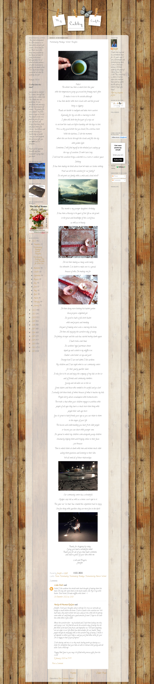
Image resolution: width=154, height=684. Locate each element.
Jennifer (115, 49)
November (37, 268)
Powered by (118, 167)
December (37, 244)
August (36, 279)
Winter (103, 576)
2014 (34, 340)
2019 (34, 321)
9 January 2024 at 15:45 (62, 658)
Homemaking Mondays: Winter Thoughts (37, 250)
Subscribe (118, 160)
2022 (34, 310)
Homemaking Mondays (77, 576)
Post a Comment (57, 663)
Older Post (101, 673)
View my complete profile (117, 94)
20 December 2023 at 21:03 (63, 597)
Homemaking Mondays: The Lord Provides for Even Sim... (38, 260)
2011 (33, 351)
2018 (34, 325)
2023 (34, 241)
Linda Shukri (58, 585)
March (36, 298)
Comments (116, 180)
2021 (34, 314)
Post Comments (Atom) (66, 678)
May (35, 290)
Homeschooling (90, 576)
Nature (98, 576)
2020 (34, 317)
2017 (34, 329)
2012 (34, 347)
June (35, 287)
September (37, 275)
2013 (34, 344)
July (35, 283)
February (37, 302)
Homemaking (64, 576)
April (36, 294)
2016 (34, 332)
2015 (34, 336)
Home (57, 576)
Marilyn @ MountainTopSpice (64, 604)
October (36, 272)
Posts (115, 176)
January (36, 305)
